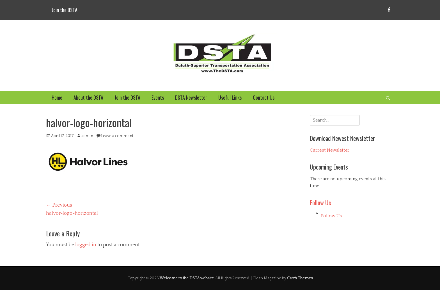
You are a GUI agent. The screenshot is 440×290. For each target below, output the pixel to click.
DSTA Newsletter (191, 97)
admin (87, 136)
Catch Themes (300, 278)
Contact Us (263, 97)
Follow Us (320, 202)
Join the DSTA (64, 9)
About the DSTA (88, 97)
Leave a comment (117, 136)
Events (158, 97)
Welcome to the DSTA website (187, 278)
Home (57, 97)
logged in (85, 245)
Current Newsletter (329, 150)
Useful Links (230, 97)
